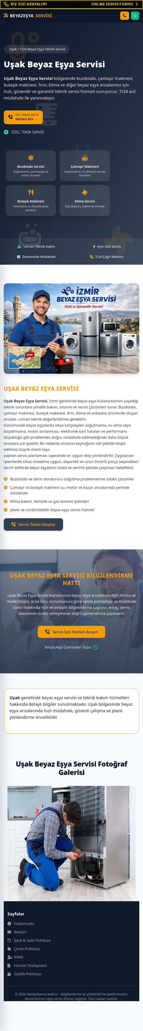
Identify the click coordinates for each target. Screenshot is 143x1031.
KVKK (15, 957)
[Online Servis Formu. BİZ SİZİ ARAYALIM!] (71, 4)
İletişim (17, 932)
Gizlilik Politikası (24, 973)
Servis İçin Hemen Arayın (71, 632)
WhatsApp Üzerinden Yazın (72, 647)
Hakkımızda (20, 923)
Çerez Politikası (23, 948)
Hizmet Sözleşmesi (27, 965)
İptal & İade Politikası (29, 940)
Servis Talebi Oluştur (33, 524)
